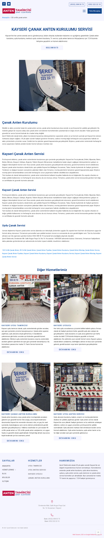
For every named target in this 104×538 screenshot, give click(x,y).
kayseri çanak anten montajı (85, 253)
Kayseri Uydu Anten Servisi (69, 414)
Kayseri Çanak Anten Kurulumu (19, 414)
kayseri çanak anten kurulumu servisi (60, 253)
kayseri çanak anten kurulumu (35, 253)
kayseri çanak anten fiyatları (12, 253)
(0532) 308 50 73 (77, 4)
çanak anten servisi (92, 250)
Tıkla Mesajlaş (94, 11)
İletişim (5, 481)
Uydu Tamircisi (35, 466)
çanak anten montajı (77, 250)
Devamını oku (15, 352)
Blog (4, 474)
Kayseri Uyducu (62, 326)
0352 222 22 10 (94, 4)
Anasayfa (5, 18)
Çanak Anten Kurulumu (39, 478)
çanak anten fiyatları (44, 250)
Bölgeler (6, 477)
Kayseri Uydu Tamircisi (15, 326)
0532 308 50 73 (52, 47)
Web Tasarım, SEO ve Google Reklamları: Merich (87, 534)
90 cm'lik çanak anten (28, 250)
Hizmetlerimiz (8, 470)
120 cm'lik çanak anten (10, 250)
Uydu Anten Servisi (37, 470)
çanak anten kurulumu (60, 250)
